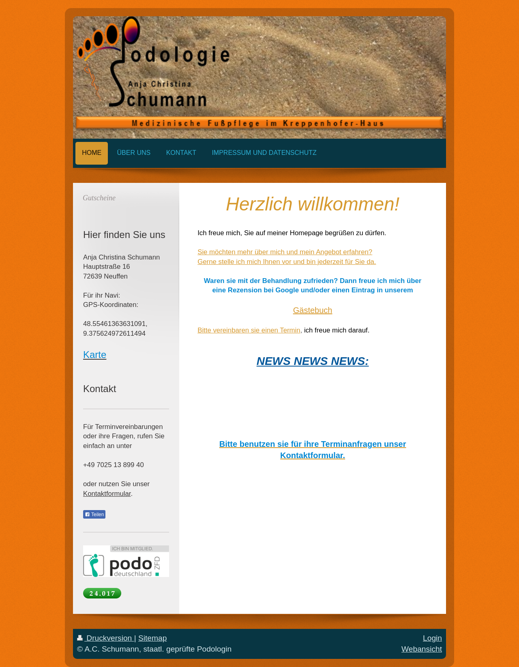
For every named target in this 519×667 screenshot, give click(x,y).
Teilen (94, 514)
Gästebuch (312, 310)
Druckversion (105, 638)
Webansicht (421, 649)
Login (432, 638)
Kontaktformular (107, 494)
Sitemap (152, 638)
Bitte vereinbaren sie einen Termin (248, 330)
